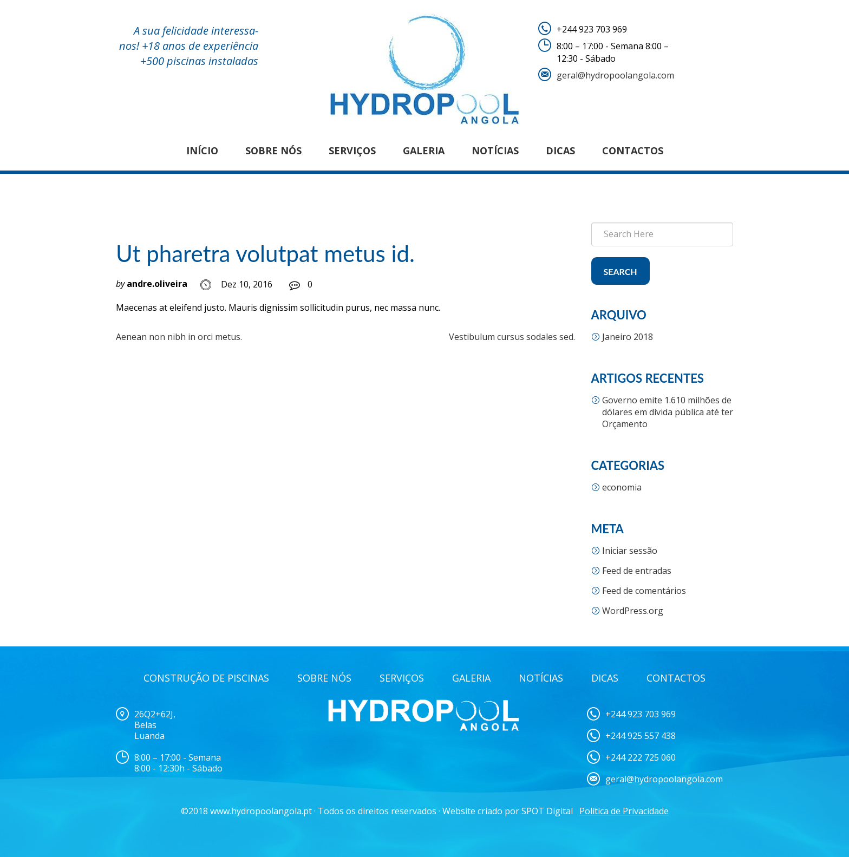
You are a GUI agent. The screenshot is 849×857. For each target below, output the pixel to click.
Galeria (424, 150)
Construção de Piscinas (206, 677)
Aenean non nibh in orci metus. (179, 337)
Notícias (495, 150)
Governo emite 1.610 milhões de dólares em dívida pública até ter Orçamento (667, 412)
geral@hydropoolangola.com (615, 75)
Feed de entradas (636, 571)
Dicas (560, 150)
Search (620, 271)
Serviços (352, 150)
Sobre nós (273, 150)
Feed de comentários (644, 591)
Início (202, 150)
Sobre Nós (324, 677)
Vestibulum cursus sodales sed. (512, 337)
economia (622, 487)
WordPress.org (632, 611)
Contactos (632, 150)
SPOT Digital (547, 811)
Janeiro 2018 (627, 337)
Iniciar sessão (629, 551)
